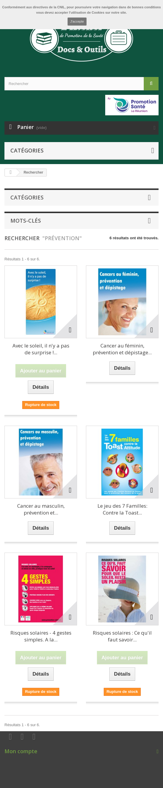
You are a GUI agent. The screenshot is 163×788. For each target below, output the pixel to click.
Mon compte (20, 751)
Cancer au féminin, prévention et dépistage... (122, 349)
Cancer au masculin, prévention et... (41, 509)
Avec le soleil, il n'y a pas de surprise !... (40, 349)
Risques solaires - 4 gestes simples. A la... (40, 636)
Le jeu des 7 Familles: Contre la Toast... (122, 509)
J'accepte (77, 21)
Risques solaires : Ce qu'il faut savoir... (122, 636)
